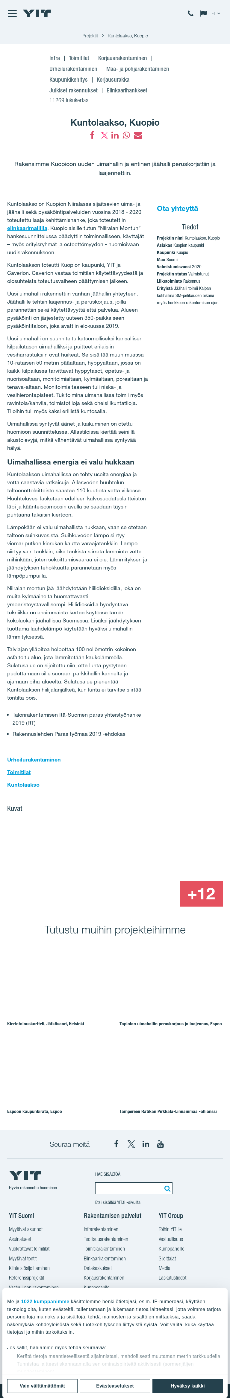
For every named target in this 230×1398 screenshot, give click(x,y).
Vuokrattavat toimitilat (29, 1249)
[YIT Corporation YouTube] (160, 1144)
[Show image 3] (157, 894)
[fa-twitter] (104, 135)
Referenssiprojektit (26, 1278)
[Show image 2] (180, 854)
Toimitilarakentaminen (104, 1249)
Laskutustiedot (172, 1278)
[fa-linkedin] (115, 135)
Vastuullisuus (171, 1239)
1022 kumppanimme (45, 1301)
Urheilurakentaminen (34, 759)
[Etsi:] (166, 1188)
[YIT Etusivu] (37, 13)
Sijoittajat (167, 1259)
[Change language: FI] (211, 13)
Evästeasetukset (115, 1385)
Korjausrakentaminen (104, 1278)
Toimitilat (19, 772)
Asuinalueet (20, 1239)
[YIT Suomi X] (131, 1144)
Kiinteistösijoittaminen (29, 1268)
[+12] (201, 894)
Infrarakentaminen (101, 1230)
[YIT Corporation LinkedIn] (146, 1144)
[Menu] (12, 13)
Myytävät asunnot (26, 1230)
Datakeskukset (98, 1268)
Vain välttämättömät (42, 1385)
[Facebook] (92, 135)
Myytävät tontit (23, 1259)
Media (164, 1268)
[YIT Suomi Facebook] (116, 1144)
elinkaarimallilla (27, 228)
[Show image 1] (71, 868)
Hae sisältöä (107, 1174)
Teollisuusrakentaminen (106, 1239)
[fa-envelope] (138, 135)
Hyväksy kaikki (188, 1385)
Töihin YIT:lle (170, 1230)
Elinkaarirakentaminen (105, 1259)
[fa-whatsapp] (126, 135)
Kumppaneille (171, 1249)
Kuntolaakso (23, 784)
